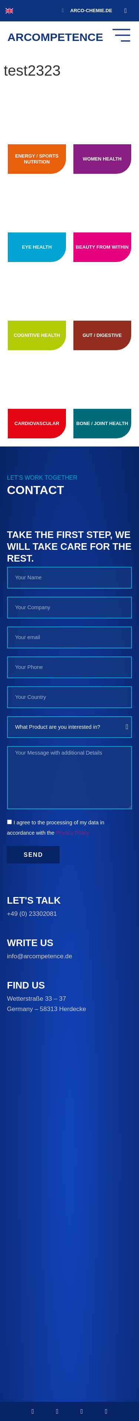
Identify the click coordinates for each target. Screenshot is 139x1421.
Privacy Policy (72, 833)
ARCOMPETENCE (55, 37)
